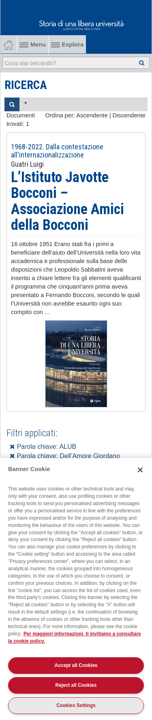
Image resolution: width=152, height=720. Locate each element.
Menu (32, 44)
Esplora (67, 44)
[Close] (140, 470)
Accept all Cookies (76, 665)
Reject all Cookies (76, 685)
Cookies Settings (76, 705)
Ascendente (91, 115)
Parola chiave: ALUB (43, 446)
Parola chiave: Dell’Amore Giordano (65, 455)
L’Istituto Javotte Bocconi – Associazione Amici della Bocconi (67, 201)
